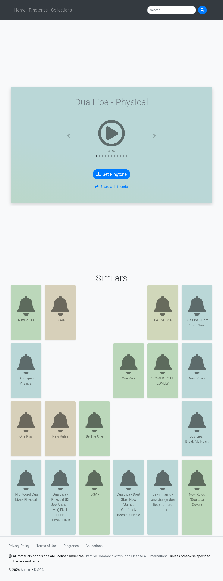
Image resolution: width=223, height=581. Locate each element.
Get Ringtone (111, 174)
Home (19, 10)
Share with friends (111, 187)
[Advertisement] (111, 53)
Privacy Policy (19, 546)
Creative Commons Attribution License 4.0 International (126, 556)
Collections (61, 10)
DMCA (39, 570)
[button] (68, 135)
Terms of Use (47, 546)
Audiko (26, 570)
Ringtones (38, 10)
